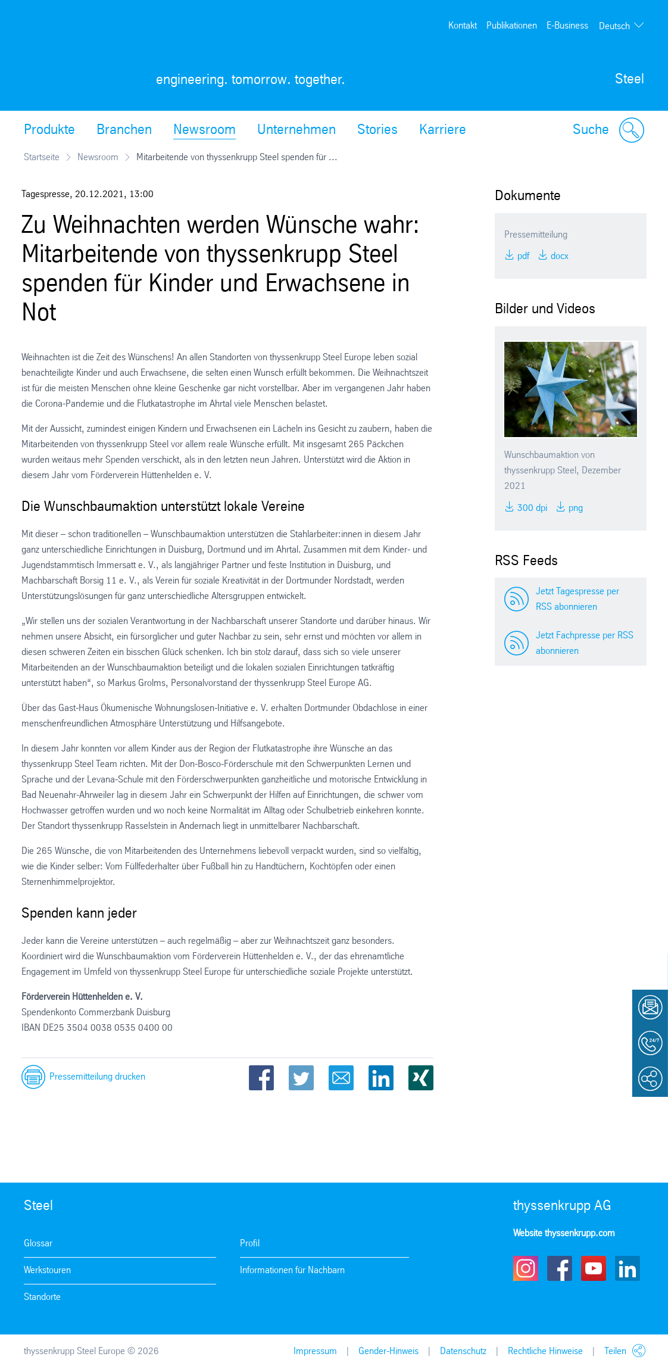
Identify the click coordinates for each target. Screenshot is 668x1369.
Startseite (42, 157)
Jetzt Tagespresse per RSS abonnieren (577, 599)
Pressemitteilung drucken (97, 1076)
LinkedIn (381, 1077)
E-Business (567, 25)
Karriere (442, 130)
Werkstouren (47, 1270)
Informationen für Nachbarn (292, 1270)
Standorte (42, 1297)
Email (341, 1077)
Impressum (315, 1351)
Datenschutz (463, 1351)
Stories (377, 130)
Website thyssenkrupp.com (564, 1233)
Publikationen (511, 25)
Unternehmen (296, 130)
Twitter (301, 1077)
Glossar (38, 1243)
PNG (574, 508)
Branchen (124, 130)
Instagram (525, 1268)
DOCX (558, 256)
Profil (250, 1243)
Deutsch (614, 26)
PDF (522, 256)
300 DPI (531, 508)
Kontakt (462, 25)
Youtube (593, 1268)
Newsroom (204, 130)
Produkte (49, 130)
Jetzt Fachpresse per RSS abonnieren (584, 643)
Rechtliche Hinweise (545, 1351)
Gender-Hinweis (388, 1351)
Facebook (261, 1077)
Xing (420, 1077)
